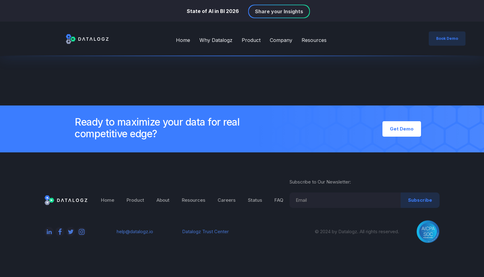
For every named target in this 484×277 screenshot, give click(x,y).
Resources (314, 40)
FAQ (278, 200)
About (162, 200)
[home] (87, 38)
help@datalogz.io (135, 231)
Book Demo (447, 38)
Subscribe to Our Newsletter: (320, 182)
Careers (227, 200)
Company (281, 40)
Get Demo (402, 129)
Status (255, 200)
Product (251, 40)
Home (183, 40)
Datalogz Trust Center (205, 231)
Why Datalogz (215, 40)
